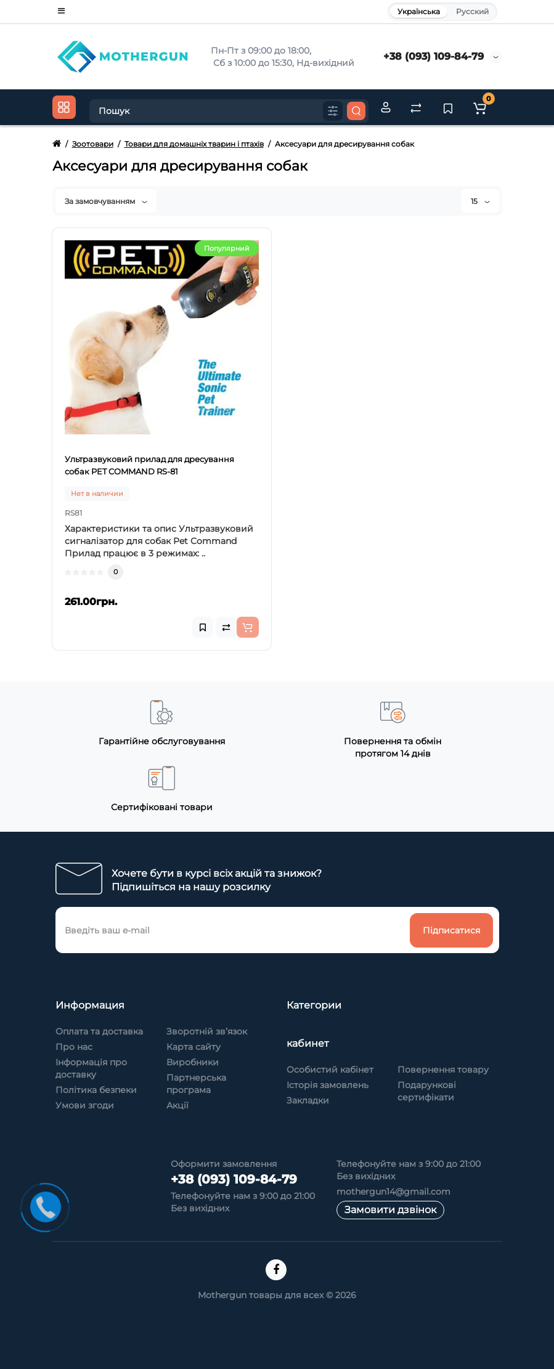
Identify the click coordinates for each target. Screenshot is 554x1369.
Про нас (73, 1046)
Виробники (192, 1062)
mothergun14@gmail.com (393, 1191)
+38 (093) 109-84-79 (433, 56)
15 (480, 201)
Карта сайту (193, 1046)
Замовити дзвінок (390, 1210)
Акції (177, 1105)
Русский (472, 11)
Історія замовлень (328, 1085)
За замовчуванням (106, 201)
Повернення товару (443, 1069)
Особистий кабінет (330, 1069)
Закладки (308, 1100)
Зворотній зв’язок (206, 1031)
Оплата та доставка (99, 1031)
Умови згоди (84, 1105)
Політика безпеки (96, 1089)
